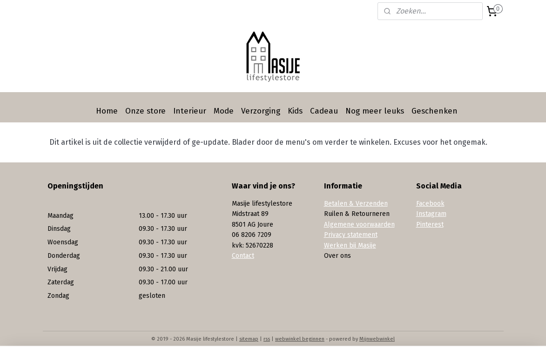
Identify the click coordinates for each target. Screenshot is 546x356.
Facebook (430, 204)
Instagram (431, 214)
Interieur (189, 111)
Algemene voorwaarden (359, 224)
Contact (243, 256)
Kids (295, 111)
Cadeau (324, 111)
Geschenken (434, 111)
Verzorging (260, 111)
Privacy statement (350, 235)
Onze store (145, 111)
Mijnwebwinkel (377, 339)
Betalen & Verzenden (356, 204)
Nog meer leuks (374, 111)
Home (107, 111)
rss (266, 339)
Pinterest (430, 224)
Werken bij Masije (350, 245)
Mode (224, 111)
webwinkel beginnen (299, 339)
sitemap (248, 339)
